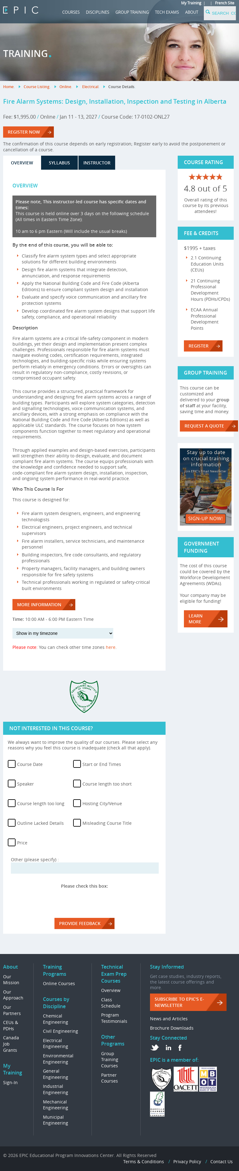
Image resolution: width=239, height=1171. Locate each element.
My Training (191, 2)
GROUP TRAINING (132, 12)
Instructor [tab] (96, 163)
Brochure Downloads (172, 1028)
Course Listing (36, 86)
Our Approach (13, 995)
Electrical (90, 86)
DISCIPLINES (97, 12)
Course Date (30, 764)
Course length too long (40, 803)
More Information (39, 604)
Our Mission (11, 980)
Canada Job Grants (11, 1044)
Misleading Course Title (107, 823)
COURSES (71, 12)
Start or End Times (101, 764)
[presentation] (84, 901)
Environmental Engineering (58, 1059)
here (110, 647)
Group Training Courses (109, 1060)
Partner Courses (109, 1078)
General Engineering (55, 1074)
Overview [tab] (22, 163)
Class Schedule (110, 1003)
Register (199, 346)
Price (22, 843)
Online (65, 86)
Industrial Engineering (55, 1089)
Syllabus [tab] (59, 163)
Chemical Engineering (55, 1019)
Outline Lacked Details (40, 823)
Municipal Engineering (55, 1120)
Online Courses (59, 983)
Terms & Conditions (143, 1161)
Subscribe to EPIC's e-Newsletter (179, 1002)
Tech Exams (167, 12)
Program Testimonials (114, 1018)
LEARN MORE (196, 619)
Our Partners (12, 1010)
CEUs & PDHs (10, 1025)
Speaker (25, 784)
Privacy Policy (187, 1161)
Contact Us (221, 1161)
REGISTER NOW (24, 132)
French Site (224, 2)
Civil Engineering (60, 1031)
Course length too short (107, 784)
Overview (110, 990)
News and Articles (169, 1019)
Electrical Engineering (55, 1043)
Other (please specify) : (35, 859)
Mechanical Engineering (55, 1105)
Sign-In (10, 1082)
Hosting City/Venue (102, 803)
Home (8, 86)
